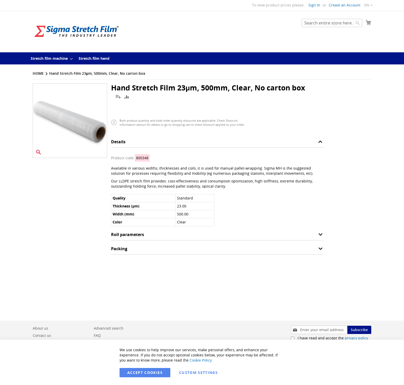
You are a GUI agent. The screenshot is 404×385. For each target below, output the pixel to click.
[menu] (202, 58)
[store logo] (76, 31)
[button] (368, 5)
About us (40, 328)
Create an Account (344, 5)
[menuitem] (50, 58)
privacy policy (356, 338)
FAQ (97, 335)
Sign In (314, 5)
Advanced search (108, 328)
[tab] (217, 143)
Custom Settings (198, 372)
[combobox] (332, 23)
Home (38, 73)
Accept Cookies (145, 372)
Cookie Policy (201, 360)
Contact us (42, 335)
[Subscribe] (359, 330)
